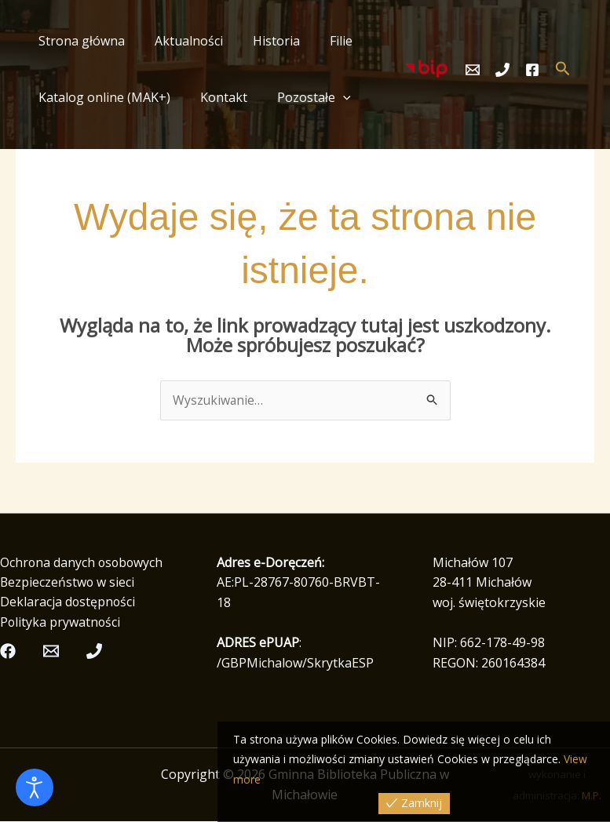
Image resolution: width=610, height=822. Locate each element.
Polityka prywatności (61, 622)
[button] (331, 97)
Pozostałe (302, 97)
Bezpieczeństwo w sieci (68, 582)
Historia (264, 40)
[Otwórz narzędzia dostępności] (34, 787)
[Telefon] (502, 70)
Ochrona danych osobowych (83, 562)
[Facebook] (532, 70)
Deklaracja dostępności (68, 602)
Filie (324, 40)
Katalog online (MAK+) (102, 97)
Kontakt (216, 97)
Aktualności (182, 40)
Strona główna (79, 40)
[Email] (473, 70)
